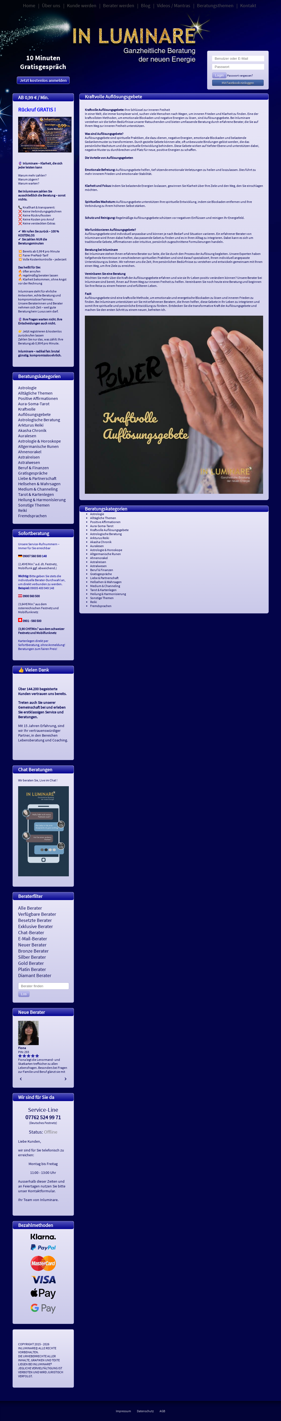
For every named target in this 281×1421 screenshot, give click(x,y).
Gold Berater (31, 963)
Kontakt (248, 5)
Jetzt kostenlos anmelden (43, 80)
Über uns (51, 5)
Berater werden (118, 5)
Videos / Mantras (173, 5)
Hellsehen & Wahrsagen (39, 483)
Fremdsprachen (32, 515)
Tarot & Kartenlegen (36, 494)
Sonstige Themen (34, 505)
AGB (162, 1411)
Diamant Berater (34, 975)
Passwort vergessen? (240, 75)
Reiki (22, 510)
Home (29, 5)
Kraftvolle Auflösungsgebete (34, 411)
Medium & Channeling (38, 489)
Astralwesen (29, 462)
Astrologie (27, 387)
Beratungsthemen (215, 5)
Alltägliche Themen (35, 393)
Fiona (22, 1048)
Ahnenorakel (29, 451)
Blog (145, 5)
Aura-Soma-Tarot (33, 403)
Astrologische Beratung (39, 419)
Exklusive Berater (35, 926)
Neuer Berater (32, 945)
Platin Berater (32, 969)
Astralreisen (29, 457)
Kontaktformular (41, 1191)
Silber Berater (32, 957)
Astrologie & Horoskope (39, 441)
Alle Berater (30, 908)
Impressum (123, 1411)
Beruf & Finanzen (33, 467)
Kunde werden (81, 5)
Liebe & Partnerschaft (37, 478)
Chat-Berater (31, 932)
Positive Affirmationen (38, 398)
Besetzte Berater (35, 920)
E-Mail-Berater (32, 939)
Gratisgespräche (33, 473)
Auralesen (27, 435)
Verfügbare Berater (37, 914)
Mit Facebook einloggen (238, 83)
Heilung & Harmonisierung (42, 499)
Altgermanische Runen (38, 446)
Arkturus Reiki (30, 425)
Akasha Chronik (32, 430)
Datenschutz (145, 1411)
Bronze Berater (33, 951)
